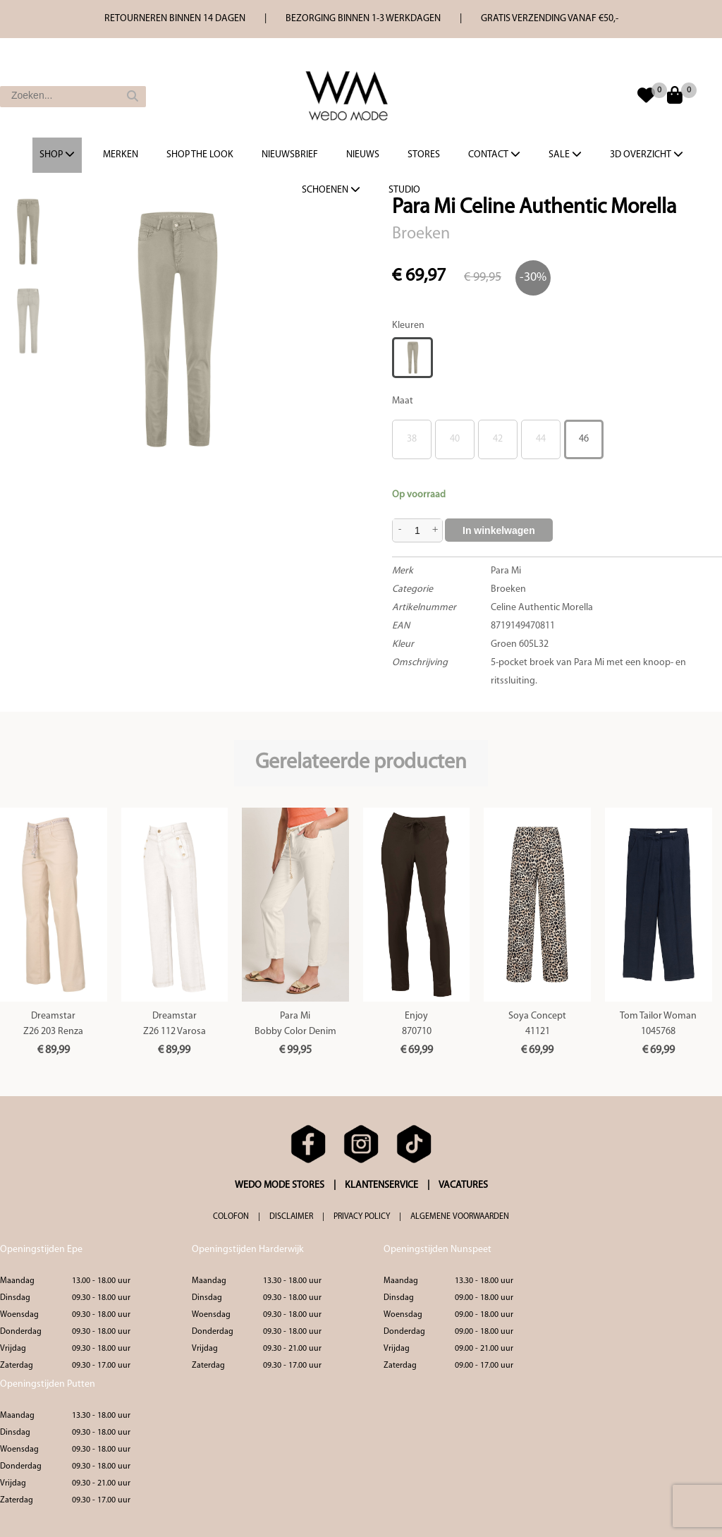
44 (541, 439)
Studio (404, 190)
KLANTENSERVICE (381, 1185)
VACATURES (463, 1185)
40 (455, 439)
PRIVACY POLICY (362, 1217)
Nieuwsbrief (290, 155)
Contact (494, 154)
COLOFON (231, 1217)
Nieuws (362, 155)
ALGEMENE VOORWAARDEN (459, 1217)
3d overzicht (646, 154)
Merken (120, 155)
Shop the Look (199, 155)
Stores (424, 155)
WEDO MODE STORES (279, 1185)
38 (412, 439)
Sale (565, 154)
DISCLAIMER (291, 1217)
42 (498, 439)
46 (584, 439)
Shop (57, 154)
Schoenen (331, 189)
